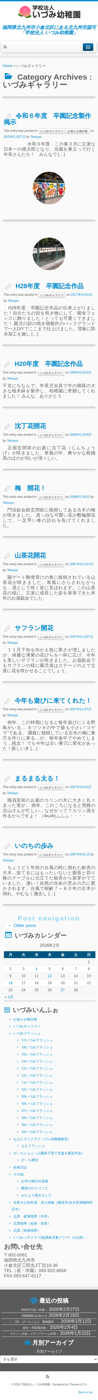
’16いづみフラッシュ (37, 1047)
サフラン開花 (34, 627)
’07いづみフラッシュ (37, 1111)
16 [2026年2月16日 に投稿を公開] (10, 983)
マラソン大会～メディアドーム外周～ (34, 1333)
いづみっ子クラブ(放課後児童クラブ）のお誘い (49, 1237)
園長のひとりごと (34, 1188)
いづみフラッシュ (27, 1033)
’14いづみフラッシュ (37, 1061)
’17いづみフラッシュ (37, 1040)
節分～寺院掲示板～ (36, 1327)
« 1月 (9, 997)
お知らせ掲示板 (77, 131)
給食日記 (20, 1167)
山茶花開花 (30, 555)
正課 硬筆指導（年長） (32, 1216)
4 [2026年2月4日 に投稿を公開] (37, 969)
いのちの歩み (34, 845)
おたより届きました (36, 1195)
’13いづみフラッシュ (37, 1068)
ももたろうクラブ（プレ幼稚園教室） (42, 1139)
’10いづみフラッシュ (37, 1089)
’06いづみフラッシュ (37, 1118)
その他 (18, 1174)
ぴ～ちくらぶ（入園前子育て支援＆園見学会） (49, 1153)
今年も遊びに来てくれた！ (53, 700)
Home (7, 66)
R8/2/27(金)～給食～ (34, 1309)
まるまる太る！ (37, 778)
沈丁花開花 (30, 425)
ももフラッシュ (33, 1146)
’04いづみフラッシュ (37, 1132)
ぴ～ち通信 (29, 1160)
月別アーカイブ (49, 1351)
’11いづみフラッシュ (37, 1082)
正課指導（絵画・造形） (32, 1223)
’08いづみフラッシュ (37, 1096)
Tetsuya (35, 137)
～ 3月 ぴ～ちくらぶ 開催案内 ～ (34, 1321)
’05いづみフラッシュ (37, 1125)
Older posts (22, 925)
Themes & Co (78, 1384)
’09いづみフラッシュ (37, 1104)
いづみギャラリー (51, 131)
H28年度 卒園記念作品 (53, 286)
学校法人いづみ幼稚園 (35, 1384)
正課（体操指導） (27, 1230)
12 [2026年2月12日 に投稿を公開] (50, 976)
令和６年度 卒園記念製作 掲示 (50, 119)
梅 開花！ (30, 488)
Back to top (85, 1392)
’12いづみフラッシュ (37, 1075)
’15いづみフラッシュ (37, 1054)
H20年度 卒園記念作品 (49, 363)
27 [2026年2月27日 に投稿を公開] (63, 990)
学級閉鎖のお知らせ (34, 1315)
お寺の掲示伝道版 (34, 1181)
